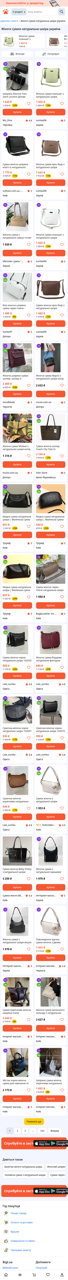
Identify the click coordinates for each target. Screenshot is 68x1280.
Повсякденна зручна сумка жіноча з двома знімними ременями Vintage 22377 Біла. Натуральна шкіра (48, 941)
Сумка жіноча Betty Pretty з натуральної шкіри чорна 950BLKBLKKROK (17, 870)
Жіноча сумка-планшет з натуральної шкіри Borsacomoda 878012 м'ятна (31, 38)
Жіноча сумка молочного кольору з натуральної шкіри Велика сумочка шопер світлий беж (50, 1011)
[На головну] (6, 13)
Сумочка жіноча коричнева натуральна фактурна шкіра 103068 (16, 800)
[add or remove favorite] (28, 103)
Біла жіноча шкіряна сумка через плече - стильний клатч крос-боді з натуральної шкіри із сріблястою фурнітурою (17, 307)
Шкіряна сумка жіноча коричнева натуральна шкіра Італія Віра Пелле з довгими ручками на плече (50, 1082)
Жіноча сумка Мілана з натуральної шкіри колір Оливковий (16, 448)
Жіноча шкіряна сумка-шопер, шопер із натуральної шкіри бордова (16, 377)
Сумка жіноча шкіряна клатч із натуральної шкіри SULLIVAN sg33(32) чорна (17, 166)
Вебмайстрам (10, 1267)
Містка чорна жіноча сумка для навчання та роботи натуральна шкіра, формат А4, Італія (16, 1082)
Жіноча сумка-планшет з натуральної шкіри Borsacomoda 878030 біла (50, 236)
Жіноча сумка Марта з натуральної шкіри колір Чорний (50, 377)
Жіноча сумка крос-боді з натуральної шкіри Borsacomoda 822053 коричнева (50, 166)
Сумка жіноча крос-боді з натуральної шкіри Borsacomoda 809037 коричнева (50, 307)
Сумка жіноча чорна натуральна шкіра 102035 (17, 659)
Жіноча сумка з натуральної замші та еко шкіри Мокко (17, 236)
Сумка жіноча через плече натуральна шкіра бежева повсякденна (50, 589)
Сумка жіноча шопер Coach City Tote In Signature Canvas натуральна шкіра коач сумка (49, 448)
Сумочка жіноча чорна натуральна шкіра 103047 (17, 730)
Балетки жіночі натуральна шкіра (23, 1166)
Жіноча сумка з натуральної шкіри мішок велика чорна (17, 941)
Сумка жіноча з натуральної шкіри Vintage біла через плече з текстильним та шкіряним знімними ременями (50, 800)
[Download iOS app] (43, 1143)
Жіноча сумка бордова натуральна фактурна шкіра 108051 (49, 659)
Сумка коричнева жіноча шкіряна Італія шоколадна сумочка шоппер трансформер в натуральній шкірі (17, 1011)
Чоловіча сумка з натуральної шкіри (24, 1174)
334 (42, 1130)
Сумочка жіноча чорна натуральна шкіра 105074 (50, 730)
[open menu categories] (20, 1275)
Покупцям (41, 1267)
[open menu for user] (62, 1275)
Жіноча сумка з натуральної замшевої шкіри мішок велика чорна (48, 870)
